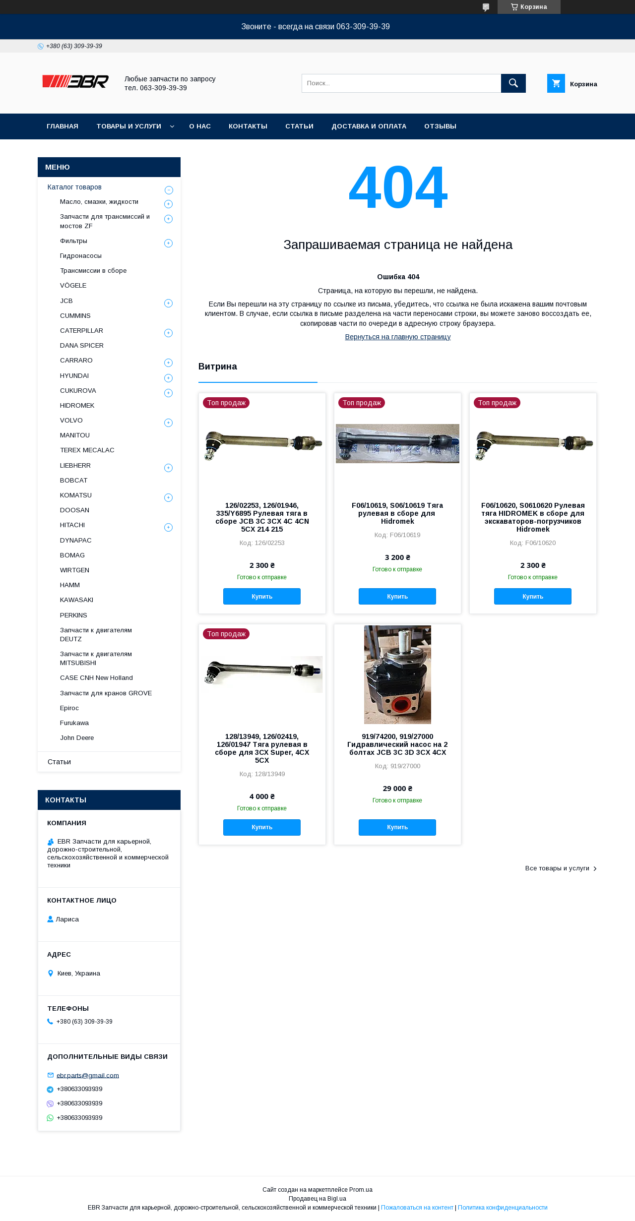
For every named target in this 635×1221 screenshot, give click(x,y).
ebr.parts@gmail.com (88, 1075)
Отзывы (440, 126)
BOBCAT (73, 480)
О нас (200, 126)
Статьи (299, 126)
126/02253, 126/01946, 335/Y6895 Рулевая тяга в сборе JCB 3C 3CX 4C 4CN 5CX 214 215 (262, 517)
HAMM (70, 585)
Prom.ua (361, 1189)
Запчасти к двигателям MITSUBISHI (96, 658)
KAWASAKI (76, 600)
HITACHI (72, 525)
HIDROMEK (77, 405)
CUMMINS (75, 315)
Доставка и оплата (368, 126)
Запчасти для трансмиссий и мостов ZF (105, 221)
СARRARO (76, 360)
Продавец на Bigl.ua (317, 1198)
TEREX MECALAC (87, 450)
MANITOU (75, 435)
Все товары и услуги (557, 868)
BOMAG (72, 555)
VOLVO (71, 420)
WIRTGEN (74, 570)
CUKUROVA (78, 390)
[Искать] (513, 83)
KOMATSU (76, 495)
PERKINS (73, 615)
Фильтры (73, 240)
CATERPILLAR (81, 330)
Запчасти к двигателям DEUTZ (96, 634)
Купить (262, 596)
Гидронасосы (81, 255)
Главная (62, 126)
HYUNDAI (74, 375)
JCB (66, 301)
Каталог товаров (75, 187)
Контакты (248, 126)
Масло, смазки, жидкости (99, 201)
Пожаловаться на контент (417, 1207)
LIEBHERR (75, 465)
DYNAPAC (76, 540)
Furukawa (74, 723)
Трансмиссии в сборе (93, 270)
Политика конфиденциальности (503, 1207)
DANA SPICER (82, 345)
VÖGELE (73, 285)
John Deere (77, 737)
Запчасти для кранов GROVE (106, 693)
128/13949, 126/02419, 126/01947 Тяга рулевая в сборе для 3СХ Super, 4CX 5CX (262, 748)
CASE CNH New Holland (96, 677)
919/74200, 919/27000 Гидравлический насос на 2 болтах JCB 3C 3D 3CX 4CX (397, 744)
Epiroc (69, 708)
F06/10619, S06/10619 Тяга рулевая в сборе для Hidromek (397, 513)
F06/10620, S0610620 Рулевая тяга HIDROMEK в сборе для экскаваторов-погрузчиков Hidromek (533, 517)
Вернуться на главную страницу (398, 337)
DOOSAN (74, 510)
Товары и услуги (128, 126)
